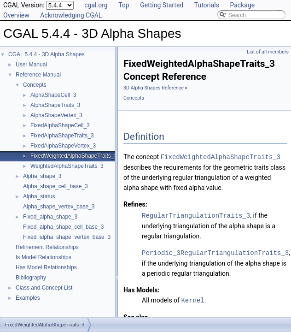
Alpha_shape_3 (42, 176)
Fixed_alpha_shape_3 (50, 216)
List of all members (268, 52)
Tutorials (206, 5)
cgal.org (95, 5)
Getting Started (161, 5)
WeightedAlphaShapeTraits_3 (67, 166)
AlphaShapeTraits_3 (55, 105)
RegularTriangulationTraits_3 (196, 214)
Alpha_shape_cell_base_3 (55, 186)
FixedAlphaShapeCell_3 (60, 125)
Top (123, 5)
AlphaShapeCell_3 (53, 95)
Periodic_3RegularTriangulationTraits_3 (215, 251)
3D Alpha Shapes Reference (153, 88)
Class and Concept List (44, 288)
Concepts (35, 85)
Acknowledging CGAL (71, 15)
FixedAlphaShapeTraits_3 (62, 135)
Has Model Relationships (46, 267)
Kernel (192, 298)
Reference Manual (38, 74)
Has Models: (141, 288)
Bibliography (31, 277)
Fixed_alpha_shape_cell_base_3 (63, 227)
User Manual (31, 64)
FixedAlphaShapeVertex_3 (63, 145)
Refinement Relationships (47, 247)
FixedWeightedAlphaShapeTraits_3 (73, 156)
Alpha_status (39, 196)
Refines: (135, 204)
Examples (28, 298)
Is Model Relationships (43, 257)
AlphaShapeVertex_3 (56, 115)
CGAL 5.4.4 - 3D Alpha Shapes (46, 54)
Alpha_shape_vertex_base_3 (58, 206)
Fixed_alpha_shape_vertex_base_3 (67, 237)
